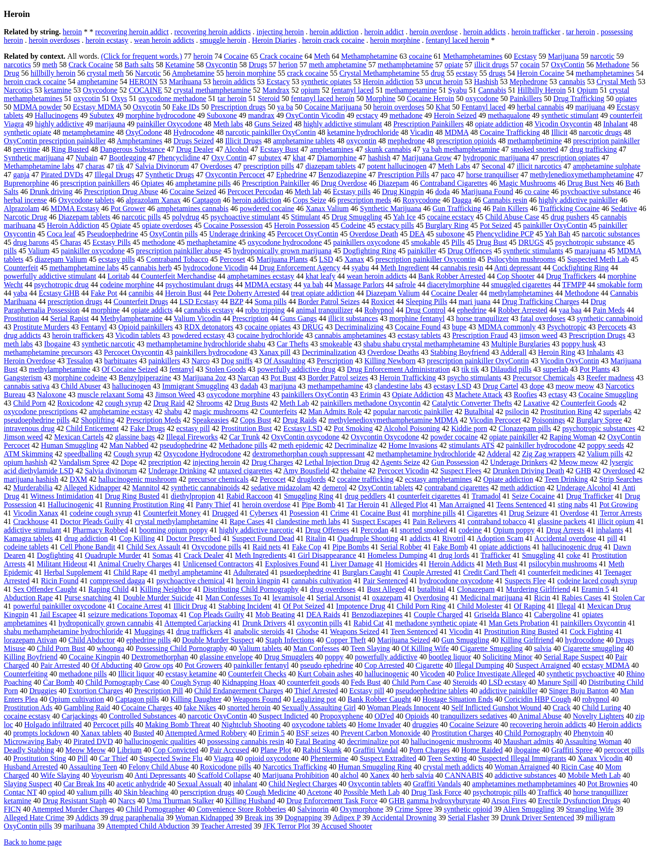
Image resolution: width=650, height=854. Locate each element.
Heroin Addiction (73, 225)
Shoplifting (98, 420)
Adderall (513, 352)
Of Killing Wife (425, 648)
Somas (162, 555)
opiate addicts (152, 310)
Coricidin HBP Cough (537, 699)
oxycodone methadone (172, 98)
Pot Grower (128, 208)
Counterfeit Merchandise (178, 276)
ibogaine (527, 750)
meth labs (18, 344)
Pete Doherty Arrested (246, 293)
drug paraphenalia (137, 818)
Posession (304, 513)
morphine (105, 310)
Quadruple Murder (113, 555)
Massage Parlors (359, 285)
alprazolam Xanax (153, 200)
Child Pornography (533, 733)
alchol (349, 775)
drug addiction (86, 538)
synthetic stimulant (569, 115)
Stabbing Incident (244, 606)
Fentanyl (94, 327)
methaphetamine (212, 242)
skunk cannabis (388, 149)
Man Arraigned (462, 505)
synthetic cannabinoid (609, 318)
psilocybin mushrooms (563, 564)
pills (10, 251)
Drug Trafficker (589, 496)
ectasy (557, 395)
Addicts (87, 818)
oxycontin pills (319, 623)
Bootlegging (127, 158)
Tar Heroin (363, 505)
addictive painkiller (508, 691)
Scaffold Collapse (224, 775)
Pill (82, 758)
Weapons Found (257, 699)
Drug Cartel (500, 386)
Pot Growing (618, 505)
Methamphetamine (369, 56)
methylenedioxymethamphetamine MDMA (393, 420)
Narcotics (18, 90)
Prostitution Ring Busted (521, 631)
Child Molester (479, 606)
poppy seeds (605, 445)
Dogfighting (55, 555)
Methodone (581, 293)
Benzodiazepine (342, 175)
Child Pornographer (155, 809)
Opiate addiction (508, 479)
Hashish (486, 82)
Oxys (119, 98)
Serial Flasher (468, 818)
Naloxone (51, 395)
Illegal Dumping (479, 665)
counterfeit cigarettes (428, 496)
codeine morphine (127, 285)
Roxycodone (422, 200)
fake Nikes (199, 708)
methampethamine (335, 386)
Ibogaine (57, 344)
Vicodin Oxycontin (563, 124)
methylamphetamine (59, 369)
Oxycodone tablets (86, 200)
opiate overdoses (167, 225)
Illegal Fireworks (192, 437)
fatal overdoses (542, 318)
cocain (530, 65)
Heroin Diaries (274, 40)
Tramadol (486, 496)
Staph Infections (289, 640)
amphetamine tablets (304, 141)
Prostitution (21, 318)
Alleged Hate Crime (34, 818)
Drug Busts (251, 403)
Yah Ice (404, 217)
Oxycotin (147, 107)
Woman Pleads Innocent (403, 708)
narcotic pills (141, 217)
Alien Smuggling (529, 809)
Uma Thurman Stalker (180, 801)
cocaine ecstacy (450, 217)
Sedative (624, 208)
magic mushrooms (221, 411)
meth (49, 65)
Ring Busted (70, 149)
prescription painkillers (95, 183)
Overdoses (216, 166)
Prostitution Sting (39, 758)
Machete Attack (478, 395)
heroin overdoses (54, 40)
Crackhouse (31, 521)
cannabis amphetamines (350, 335)
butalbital (431, 589)
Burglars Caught (366, 572)
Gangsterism (23, 378)
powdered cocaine (267, 208)
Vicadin (422, 132)
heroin (72, 32)
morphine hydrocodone (161, 115)
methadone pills (83, 674)
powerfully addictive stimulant (50, 276)
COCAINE (145, 90)
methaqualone (509, 115)
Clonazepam (476, 589)
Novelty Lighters (598, 716)
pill (612, 538)
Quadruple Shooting (367, 538)
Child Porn (29, 403)
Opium (587, 90)
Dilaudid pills (510, 369)
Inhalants (600, 352)
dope (537, 386)
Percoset (232, 259)
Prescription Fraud (480, 335)
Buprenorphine (26, 183)
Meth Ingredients (260, 555)
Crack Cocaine (91, 65)
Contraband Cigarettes (454, 183)
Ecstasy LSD (302, 428)
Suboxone (222, 115)
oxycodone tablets (319, 725)
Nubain (86, 158)
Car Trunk (244, 437)
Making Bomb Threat (177, 725)
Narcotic (148, 73)
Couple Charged (438, 615)
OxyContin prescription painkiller (55, 141)
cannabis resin (461, 268)
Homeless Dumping (397, 555)
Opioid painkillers (146, 327)
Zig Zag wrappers (549, 454)
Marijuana (563, 56)
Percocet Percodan (256, 192)
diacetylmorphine (453, 285)
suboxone (450, 234)
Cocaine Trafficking (510, 132)
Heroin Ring (557, 352)
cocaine (420, 56)
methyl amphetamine (190, 572)
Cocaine (236, 56)
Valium (38, 251)
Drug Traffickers (571, 276)
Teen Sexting (447, 758)
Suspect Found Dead (263, 538)
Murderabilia (33, 488)
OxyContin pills (174, 234)
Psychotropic (567, 327)
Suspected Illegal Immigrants (522, 758)
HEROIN (143, 82)
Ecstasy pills (351, 192)
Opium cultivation (76, 699)
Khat (443, 107)
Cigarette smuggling (593, 648)
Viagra (224, 758)
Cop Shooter (515, 276)
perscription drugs (207, 792)
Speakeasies (210, 420)
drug (437, 73)
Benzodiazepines (376, 615)
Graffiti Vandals (437, 784)
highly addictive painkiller (578, 200)
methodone (158, 242)
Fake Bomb (450, 547)
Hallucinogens (56, 115)
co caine (536, 192)
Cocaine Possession (233, 225)
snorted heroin (248, 708)
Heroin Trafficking (408, 378)
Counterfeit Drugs (140, 302)
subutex (269, 158)
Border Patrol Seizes (329, 302)
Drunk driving (51, 192)
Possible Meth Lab (371, 792)
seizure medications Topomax (133, 615)
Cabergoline (552, 615)
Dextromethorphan (159, 657)
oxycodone (482, 98)
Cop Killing (137, 538)
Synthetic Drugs (169, 175)
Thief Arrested (316, 691)
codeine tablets (26, 547)
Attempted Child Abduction (148, 826)
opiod (56, 792)
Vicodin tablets (137, 335)
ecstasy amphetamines (438, 479)
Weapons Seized (355, 631)
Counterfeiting (26, 674)
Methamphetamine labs (39, 166)
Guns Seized (273, 124)
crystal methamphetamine (212, 90)
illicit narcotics (539, 166)
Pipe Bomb (318, 505)
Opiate (121, 225)
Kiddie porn (469, 428)
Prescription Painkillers (428, 124)
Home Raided (481, 750)
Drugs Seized (194, 141)
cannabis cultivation (321, 581)
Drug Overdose (344, 183)
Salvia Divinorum (162, 166)
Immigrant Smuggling (195, 386)
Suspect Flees (461, 471)
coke (573, 555)
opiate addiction (499, 124)
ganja (21, 175)
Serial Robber (400, 547)
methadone (405, 115)
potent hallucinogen (397, 166)
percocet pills (624, 750)
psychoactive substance (596, 192)
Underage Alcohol (583, 488)
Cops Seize (309, 200)
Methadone (612, 65)
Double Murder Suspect (218, 640)
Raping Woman (572, 437)
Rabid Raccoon (249, 496)
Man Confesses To (233, 598)
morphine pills (434, 513)
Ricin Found (60, 581)
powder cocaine (454, 437)
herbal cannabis (540, 107)
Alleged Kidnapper (92, 488)
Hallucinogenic (71, 505)
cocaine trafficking (365, 479)
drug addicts (22, 335)
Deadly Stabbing (29, 750)
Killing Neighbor (165, 589)
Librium (129, 750)
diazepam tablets (330, 166)
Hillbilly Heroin (541, 90)
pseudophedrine (183, 445)
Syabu (457, 90)
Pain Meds (609, 310)
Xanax (354, 259)
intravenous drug (29, 428)
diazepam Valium (61, 259)
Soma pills (270, 302)
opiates (626, 98)
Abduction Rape (28, 598)
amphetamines (331, 149)
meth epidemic (300, 445)
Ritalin (316, 538)
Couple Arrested (427, 572)
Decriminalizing (358, 327)
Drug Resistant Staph (75, 801)
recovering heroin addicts (212, 32)
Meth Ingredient (404, 268)
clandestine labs (398, 386)
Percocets (612, 327)
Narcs (126, 801)
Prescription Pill (158, 691)
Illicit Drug (190, 606)
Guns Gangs (298, 318)
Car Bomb (58, 682)
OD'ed (384, 716)
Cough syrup (132, 454)
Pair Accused (229, 750)
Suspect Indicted (284, 716)
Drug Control (425, 310)
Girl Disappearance (327, 555)
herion (288, 65)
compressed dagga (117, 581)
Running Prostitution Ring (144, 505)
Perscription (335, 361)
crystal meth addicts (453, 767)
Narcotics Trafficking (294, 767)
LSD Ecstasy (198, 302)
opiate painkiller (513, 437)
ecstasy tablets (419, 335)
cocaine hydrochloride (269, 335)
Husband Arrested (31, 767)
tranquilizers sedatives (473, 716)
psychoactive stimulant (244, 217)
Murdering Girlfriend (538, 589)
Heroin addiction (388, 82)
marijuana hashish (31, 479)
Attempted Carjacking (197, 623)
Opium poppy (513, 530)
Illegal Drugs (114, 175)
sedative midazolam (281, 488)
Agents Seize (400, 462)
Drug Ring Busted (132, 496)
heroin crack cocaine (333, 40)
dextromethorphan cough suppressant (308, 454)
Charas (70, 242)
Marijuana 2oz (204, 378)
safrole (405, 285)
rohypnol (596, 699)
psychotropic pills (499, 792)
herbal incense (25, 200)
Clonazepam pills (525, 428)
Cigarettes (482, 513)
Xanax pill (275, 352)
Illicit (559, 132)
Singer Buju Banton (579, 691)
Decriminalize (355, 445)
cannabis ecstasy (209, 310)
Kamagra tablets (28, 538)
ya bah (313, 285)
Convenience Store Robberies (241, 809)
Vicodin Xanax (35, 513)
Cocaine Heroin (430, 98)
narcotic (602, 56)
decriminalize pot (373, 741)
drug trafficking (593, 149)
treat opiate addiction (323, 293)
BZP (236, 302)
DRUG (312, 327)
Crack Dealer (204, 555)
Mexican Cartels (78, 437)
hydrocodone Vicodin (215, 268)
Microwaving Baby (33, 741)
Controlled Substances (142, 716)
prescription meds (364, 200)
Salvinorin (313, 809)
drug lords (454, 555)
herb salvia (417, 775)
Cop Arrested (384, 665)
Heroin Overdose (29, 361)
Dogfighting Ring (369, 251)
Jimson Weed (175, 395)
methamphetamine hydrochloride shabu (205, 344)
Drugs (258, 65)
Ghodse (307, 631)
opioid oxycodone (272, 758)
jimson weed (538, 335)
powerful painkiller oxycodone (59, 606)
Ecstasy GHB (59, 293)
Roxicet (383, 302)
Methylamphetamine (131, 318)
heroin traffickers (78, 335)
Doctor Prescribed (193, 538)
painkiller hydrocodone (541, 445)
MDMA (456, 132)
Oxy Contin (228, 158)
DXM (78, 479)
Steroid (268, 98)
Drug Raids (299, 420)
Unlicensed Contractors (218, 564)
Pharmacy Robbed (100, 530)
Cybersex (264, 513)
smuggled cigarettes (521, 285)
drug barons (31, 242)
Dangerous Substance (132, 149)
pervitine (26, 149)
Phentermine (329, 758)
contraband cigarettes (457, 488)
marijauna (110, 124)
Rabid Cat (368, 623)
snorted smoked (423, 530)
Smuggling (538, 555)
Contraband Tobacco (177, 259)
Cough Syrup (191, 682)
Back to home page (33, 842)
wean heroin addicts (164, 40)
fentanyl (181, 369)
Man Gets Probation (519, 623)
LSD (326, 259)
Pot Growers (203, 665)
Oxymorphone (361, 809)
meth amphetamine (337, 65)
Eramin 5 (595, 589)
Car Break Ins (84, 784)
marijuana (590, 107)
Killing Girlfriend (527, 640)
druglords (311, 479)
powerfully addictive (386, 657)
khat (299, 158)
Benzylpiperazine (145, 378)
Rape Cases (247, 521)
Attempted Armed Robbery (206, 733)
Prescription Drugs (597, 335)
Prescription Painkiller (276, 183)
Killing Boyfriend (30, 657)
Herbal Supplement (73, 572)
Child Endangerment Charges (238, 691)
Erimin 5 (271, 733)
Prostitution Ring (566, 411)
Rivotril (454, 538)
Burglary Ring (446, 225)
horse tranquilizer (482, 318)
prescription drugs (75, 302)
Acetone (319, 792)
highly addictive (59, 124)
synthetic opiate (27, 132)
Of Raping (529, 606)
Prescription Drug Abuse (121, 192)
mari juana (475, 302)
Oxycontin (222, 65)
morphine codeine (80, 378)
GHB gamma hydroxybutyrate (435, 801)
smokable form (619, 285)
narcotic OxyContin (217, 716)
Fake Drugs (147, 428)
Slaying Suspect (28, 784)
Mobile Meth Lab (594, 775)
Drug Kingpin (403, 192)
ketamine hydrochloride (362, 132)
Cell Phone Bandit (87, 547)
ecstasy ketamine (191, 674)
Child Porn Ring (421, 606)
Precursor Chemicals (544, 378)
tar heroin (580, 32)
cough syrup (123, 403)
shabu (173, 411)
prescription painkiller (606, 141)
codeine (470, 530)
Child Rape (130, 572)
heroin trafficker (535, 32)
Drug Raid (169, 403)
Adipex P (346, 818)
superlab (555, 369)
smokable (425, 242)
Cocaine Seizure (474, 725)
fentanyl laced (352, 90)
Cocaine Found (417, 327)
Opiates (152, 183)
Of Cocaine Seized (130, 369)
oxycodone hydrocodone (285, 242)
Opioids (417, 716)
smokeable (336, 344)
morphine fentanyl (417, 318)
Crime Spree (413, 809)
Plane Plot (276, 750)
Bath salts (139, 65)
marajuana (590, 251)
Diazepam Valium (393, 293)
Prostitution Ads (28, 708)
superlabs (617, 411)
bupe (459, 327)
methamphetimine (534, 141)
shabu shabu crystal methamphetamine (421, 344)
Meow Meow (85, 750)
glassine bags (135, 437)
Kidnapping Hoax (249, 682)
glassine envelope (226, 657)
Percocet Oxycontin (134, 352)
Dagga (462, 200)
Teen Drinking (566, 479)
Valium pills (605, 454)
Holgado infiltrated (53, 725)
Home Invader (379, 725)
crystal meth (105, 73)
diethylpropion (193, 496)
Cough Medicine (271, 792)
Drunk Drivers (264, 623)
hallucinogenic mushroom (137, 479)
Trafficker (496, 555)
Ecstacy (278, 82)
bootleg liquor (449, 657)
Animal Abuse (540, 716)
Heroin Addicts (452, 564)
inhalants (609, 530)
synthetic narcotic (108, 344)
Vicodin (461, 631)
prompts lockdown (41, 733)
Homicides (401, 564)
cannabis (572, 82)
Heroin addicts (620, 725)
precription (164, 462)
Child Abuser (81, 386)
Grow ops (158, 665)
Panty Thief (213, 505)
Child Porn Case (416, 682)
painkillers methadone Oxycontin (370, 403)
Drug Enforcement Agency (299, 268)
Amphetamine (193, 73)
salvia (542, 648)
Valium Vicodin (197, 318)
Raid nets (267, 547)
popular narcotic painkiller (413, 411)
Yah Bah (558, 234)
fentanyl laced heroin (457, 40)
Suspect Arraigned (543, 665)
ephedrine (471, 310)
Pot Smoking (353, 428)
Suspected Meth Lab (598, 259)
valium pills (94, 792)
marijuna (283, 386)
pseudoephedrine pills (37, 420)
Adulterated (251, 572)
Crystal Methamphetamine (380, 73)
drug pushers (570, 217)
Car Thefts (293, 344)
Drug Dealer (195, 149)
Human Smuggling (69, 445)
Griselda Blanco (498, 615)
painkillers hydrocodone (210, 352)
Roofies (525, 395)
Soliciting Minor (507, 657)
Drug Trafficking (578, 98)
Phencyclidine (179, 158)
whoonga (110, 648)
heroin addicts (484, 32)
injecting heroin (280, 32)
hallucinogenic (387, 674)
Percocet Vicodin (403, 471)
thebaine (353, 471)
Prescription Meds (153, 420)
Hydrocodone (193, 132)
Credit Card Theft (489, 572)
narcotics (17, 65)
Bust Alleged (386, 589)
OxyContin (567, 65)
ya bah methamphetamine (460, 149)
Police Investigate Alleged (495, 674)
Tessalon (79, 361)
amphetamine (97, 82)
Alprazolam (22, 208)
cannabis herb (151, 268)
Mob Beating (275, 615)
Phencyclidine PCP (505, 234)
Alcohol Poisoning (412, 428)
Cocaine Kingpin (94, 657)
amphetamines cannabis (192, 208)
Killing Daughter (196, 699)
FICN (12, 809)
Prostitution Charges (462, 733)
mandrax (261, 115)
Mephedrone (528, 82)
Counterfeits (278, 411)
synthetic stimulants (533, 251)
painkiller (421, 251)
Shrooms (209, 403)
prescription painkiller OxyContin (478, 361)
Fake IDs (185, 107)
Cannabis (492, 90)
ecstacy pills (395, 225)
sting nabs (573, 505)
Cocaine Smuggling (608, 395)
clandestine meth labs (308, 521)
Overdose (574, 513)
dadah (249, 386)
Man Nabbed (128, 445)
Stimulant (305, 217)
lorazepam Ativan (30, 640)
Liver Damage (351, 564)
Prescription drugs (238, 107)
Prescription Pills (403, 175)
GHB (583, 471)
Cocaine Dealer (454, 293)
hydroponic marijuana (496, 158)
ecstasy (466, 73)
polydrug (185, 217)
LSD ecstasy (507, 682)
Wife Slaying (60, 775)
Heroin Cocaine (540, 73)
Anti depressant (517, 268)
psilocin (517, 411)
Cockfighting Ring (581, 268)
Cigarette (430, 665)
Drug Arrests (565, 530)
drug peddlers (365, 496)
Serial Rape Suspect (574, 657)
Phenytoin (588, 733)
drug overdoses (333, 589)
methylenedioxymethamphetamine (582, 175)
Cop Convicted (175, 750)
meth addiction (522, 488)
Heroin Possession (302, 225)
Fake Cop (306, 547)
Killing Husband (250, 801)
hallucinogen (131, 386)
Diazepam (393, 183)
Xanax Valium (327, 208)
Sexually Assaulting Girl (319, 708)
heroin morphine (395, 40)
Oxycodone (100, 90)
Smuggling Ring (308, 496)
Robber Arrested (522, 310)
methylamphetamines (521, 293)
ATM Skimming (28, 454)
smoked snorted (534, 149)
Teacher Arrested (226, 826)
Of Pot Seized (304, 606)
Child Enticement (92, 428)
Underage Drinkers (518, 462)
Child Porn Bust (61, 648)
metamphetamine (88, 132)
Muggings (149, 631)
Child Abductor (91, 640)
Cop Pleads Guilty (216, 615)
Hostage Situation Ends (457, 699)
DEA (417, 234)
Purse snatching (87, 598)
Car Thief (113, 758)
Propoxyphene (341, 716)
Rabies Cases (582, 598)
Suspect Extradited (388, 758)
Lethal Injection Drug (337, 462)
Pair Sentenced (385, 581)
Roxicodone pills (225, 767)
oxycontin (361, 141)
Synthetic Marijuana (390, 208)
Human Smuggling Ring (375, 767)
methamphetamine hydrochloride (426, 454)
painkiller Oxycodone (169, 124)
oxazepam (387, 598)
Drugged (225, 513)
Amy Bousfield (306, 471)
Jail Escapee (58, 615)
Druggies (43, 691)
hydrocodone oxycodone (456, 581)
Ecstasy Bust (279, 149)
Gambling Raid (87, 708)
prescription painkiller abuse (179, 251)
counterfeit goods (313, 682)
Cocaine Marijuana (333, 107)
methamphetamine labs (84, 268)
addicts (420, 538)
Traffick (550, 792)
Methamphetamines (472, 56)
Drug (11, 73)
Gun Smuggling (465, 640)
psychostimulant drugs (199, 285)
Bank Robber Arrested (451, 276)
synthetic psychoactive (581, 674)
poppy (334, 657)
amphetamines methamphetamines (524, 784)
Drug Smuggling (357, 217)
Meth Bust (501, 564)
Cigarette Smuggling (491, 648)
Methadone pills (243, 445)
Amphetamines (139, 141)
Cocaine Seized (192, 192)
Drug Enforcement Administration (398, 369)
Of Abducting (112, 665)
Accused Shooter (346, 826)
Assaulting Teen (93, 767)
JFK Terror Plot (286, 826)
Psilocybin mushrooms (521, 259)
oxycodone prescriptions (41, 411)
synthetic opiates (326, 82)
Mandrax (276, 90)
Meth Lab (294, 403)
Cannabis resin (505, 200)
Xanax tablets (101, 733)
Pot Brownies (607, 784)
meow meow (574, 386)
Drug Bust (491, 242)
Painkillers (526, 98)
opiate (453, 65)
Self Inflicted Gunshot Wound (496, 708)
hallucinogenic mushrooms (451, 741)
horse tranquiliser (492, 175)
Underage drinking (237, 234)
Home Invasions (412, 445)
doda (442, 192)
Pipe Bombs (351, 547)
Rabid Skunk (321, 750)
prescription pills (268, 166)
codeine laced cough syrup (597, 581)
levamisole (288, 598)
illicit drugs (491, 65)
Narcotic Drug (25, 217)
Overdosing (431, 598)
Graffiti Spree (572, 750)
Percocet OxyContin (307, 234)
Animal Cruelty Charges (134, 564)
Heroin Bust (183, 293)
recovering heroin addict (131, 32)
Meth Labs (454, 166)
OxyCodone (144, 132)
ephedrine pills (148, 640)
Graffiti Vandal (375, 750)
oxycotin (86, 98)
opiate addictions (505, 547)
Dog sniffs (237, 361)
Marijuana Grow (427, 158)
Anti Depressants (160, 775)
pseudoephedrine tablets (432, 691)
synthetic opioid (468, 809)
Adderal (499, 454)
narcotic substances (611, 234)
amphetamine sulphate (607, 166)
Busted (143, 733)
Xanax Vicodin (600, 758)
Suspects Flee (525, 581)
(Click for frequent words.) (141, 56)
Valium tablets (260, 648)
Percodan (374, 530)
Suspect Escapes (376, 521)
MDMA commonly (507, 327)
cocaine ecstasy (27, 716)
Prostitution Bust (246, 428)
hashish (379, 158)
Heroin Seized (455, 115)
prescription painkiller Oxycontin (425, 259)
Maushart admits (528, 741)
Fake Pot (104, 293)
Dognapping (303, 818)
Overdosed (618, 471)
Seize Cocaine (533, 496)
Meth (322, 56)
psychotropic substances (599, 428)
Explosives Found (292, 564)
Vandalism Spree (84, 462)
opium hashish (26, 462)
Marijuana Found (487, 192)
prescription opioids (466, 141)
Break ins (259, 818)
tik (120, 166)
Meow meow (578, 462)
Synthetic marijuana (34, 158)
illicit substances (353, 318)
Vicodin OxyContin (569, 361)
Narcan (248, 378)
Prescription (250, 318)
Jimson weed (23, 437)
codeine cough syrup (101, 513)
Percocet (272, 479)
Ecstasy (525, 56)
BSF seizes (312, 733)
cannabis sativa (26, 386)
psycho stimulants (474, 378)
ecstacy (367, 115)
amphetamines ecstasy (260, 276)
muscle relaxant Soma (110, 395)
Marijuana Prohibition (295, 775)
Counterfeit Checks (257, 674)
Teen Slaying (370, 648)
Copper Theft (345, 640)
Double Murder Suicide (158, 598)
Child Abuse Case (512, 217)
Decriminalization (329, 352)
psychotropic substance (590, 242)
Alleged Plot (409, 505)
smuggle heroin (223, 40)
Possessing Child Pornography (181, 648)
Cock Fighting (591, 631)
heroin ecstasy (107, 40)
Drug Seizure (529, 513)
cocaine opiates (268, 327)
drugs (497, 73)
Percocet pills (113, 725)
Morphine (381, 98)
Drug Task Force (436, 792)
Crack (562, 708)
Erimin (370, 395)
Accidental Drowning (404, 818)
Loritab (118, 276)
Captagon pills (137, 699)
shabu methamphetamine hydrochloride (63, 631)
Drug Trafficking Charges (540, 302)
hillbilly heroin (53, 73)
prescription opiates (570, 158)
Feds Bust (366, 682)
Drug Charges (272, 462)
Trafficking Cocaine (569, 208)
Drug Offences (470, 251)
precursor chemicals (218, 479)
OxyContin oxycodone (305, 437)
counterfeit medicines (560, 572)
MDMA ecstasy (268, 285)
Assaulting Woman (593, 741)
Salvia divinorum (111, 471)
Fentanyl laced (483, 107)
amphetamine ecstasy (121, 411)
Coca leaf (61, 234)
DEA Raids (323, 615)
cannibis (140, 293)
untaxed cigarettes (245, 471)
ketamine (57, 90)
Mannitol (146, 488)
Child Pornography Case (122, 682)
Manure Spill (557, 682)
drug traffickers (199, 631)
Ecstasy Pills (111, 242)
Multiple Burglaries (520, 344)
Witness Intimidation (62, 496)
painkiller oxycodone (93, 251)
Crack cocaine (281, 56)
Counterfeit (21, 268)
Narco (200, 361)
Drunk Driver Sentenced (537, 818)
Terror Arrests (621, 513)
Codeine (353, 225)
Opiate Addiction (418, 395)
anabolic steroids (259, 631)
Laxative (536, 403)
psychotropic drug (61, 285)
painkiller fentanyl (261, 665)
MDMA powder (37, 107)
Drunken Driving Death (528, 471)
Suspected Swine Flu (170, 758)
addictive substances (525, 775)
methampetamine (410, 90)
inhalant (245, 784)
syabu (360, 268)
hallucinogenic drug (572, 547)
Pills (457, 242)
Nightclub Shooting (251, 725)
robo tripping (265, 310)
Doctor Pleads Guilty (92, 521)
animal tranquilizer (324, 310)
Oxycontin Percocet (235, 175)
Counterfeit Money (171, 513)
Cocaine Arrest (139, 606)
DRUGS (531, 242)
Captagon (206, 200)
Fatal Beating (315, 741)
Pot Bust (283, 378)
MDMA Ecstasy (75, 208)
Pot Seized (496, 225)
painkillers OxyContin (315, 395)
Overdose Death (373, 234)
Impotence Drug (360, 606)
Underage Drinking (177, 471)
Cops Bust (255, 420)
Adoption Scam (499, 538)
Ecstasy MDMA (97, 107)
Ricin (542, 598)
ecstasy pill (193, 428)
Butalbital (479, 411)
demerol (334, 488)
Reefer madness (610, 378)
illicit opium (615, 521)
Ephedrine (291, 175)
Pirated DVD (93, 741)
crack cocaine (307, 73)
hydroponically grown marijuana (282, 251)
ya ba (285, 107)
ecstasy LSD (452, 386)
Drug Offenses (327, 530)
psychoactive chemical (190, 581)
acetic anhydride (141, 784)
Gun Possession (455, 462)
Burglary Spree (599, 420)
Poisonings (548, 420)
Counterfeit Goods (589, 403)
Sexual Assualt (199, 784)
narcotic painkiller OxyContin (270, 132)
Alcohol (236, 149)
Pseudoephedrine (112, 234)
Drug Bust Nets (590, 183)
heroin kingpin (258, 581)
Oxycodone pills (216, 547)
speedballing (83, 454)
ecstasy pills (116, 259)
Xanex (379, 775)
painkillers (164, 361)
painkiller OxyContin (555, 225)
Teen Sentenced (414, 631)
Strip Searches (620, 479)
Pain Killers (510, 208)
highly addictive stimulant (342, 124)
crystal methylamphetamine (176, 521)
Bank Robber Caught (379, 699)
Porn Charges (429, 750)
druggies (425, 725)
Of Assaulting (284, 361)
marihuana (79, 826)
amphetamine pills (203, 183)
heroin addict (384, 32)
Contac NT (20, 792)
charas (95, 166)
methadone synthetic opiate (436, 623)
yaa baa (570, 310)
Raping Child (108, 589)
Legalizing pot (314, 699)
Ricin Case (577, 767)
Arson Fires (508, 801)
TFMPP (574, 285)
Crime (339, 513)
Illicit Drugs (243, 141)
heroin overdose (433, 32)
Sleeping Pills (426, 302)
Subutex (101, 115)
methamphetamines (605, 73)
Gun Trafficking (457, 208)
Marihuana (185, 82)
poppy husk (578, 344)
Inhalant (615, 124)
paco (448, 175)
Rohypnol (379, 310)
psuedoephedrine (305, 572)
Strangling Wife (590, 809)
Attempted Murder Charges (73, 809)
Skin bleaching (146, 792)
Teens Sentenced (521, 505)
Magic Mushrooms (527, 183)
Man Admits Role (335, 411)
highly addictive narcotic (256, 530)
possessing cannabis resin (245, 741)
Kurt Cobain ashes (325, 674)
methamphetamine (405, 65)
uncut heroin (443, 82)
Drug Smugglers (288, 657)
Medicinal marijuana (491, 598)
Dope (129, 462)
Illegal (566, 606)
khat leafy (321, 276)
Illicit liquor (136, 674)
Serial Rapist (69, 318)
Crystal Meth (616, 82)
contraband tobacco (497, 521)
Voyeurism (107, 775)
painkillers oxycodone (366, 242)
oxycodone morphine (238, 395)
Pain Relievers (434, 521)
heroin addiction (333, 32)
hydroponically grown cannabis (105, 623)
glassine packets (562, 521)
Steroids (464, 682)
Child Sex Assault (154, 547)
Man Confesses (316, 648)
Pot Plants (594, 369)
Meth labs (228, 124)
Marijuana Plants (282, 259)
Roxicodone (75, 403)
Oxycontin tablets (374, 784)
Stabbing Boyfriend (460, 352)
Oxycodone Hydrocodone (202, 454)
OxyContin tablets (385, 488)
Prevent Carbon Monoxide (380, 733)
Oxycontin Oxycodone (385, 437)
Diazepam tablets (84, 217)
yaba (20, 293)
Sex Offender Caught (45, 589)
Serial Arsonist (338, 598)
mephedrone (406, 141)
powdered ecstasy (198, 335)
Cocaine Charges (147, 708)
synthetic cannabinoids (205, 488)
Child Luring (601, 708)
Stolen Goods (225, 369)
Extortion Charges (95, 691)
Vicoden (432, 674)
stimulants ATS (471, 445)
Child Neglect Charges (303, 784)
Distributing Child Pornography (251, 589)
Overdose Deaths (393, 352)
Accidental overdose (565, 538)
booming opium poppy (173, 530)
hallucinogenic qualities (160, 741)
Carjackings (79, 716)
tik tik (470, 369)
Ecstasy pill (366, 691)
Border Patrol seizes (338, 378)
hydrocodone (584, 640)
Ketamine (179, 65)
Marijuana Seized (403, 640)
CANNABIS (464, 775)
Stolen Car (629, 598)
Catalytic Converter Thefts (472, 403)
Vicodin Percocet (495, 420)
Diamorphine (337, 158)
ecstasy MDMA (605, 665)
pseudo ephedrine (326, 665)
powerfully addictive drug (296, 369)
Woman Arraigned (521, 767)
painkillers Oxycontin (593, 623)
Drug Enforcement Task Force (332, 801)
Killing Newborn (390, 361)
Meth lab (307, 192)
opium (310, 90)
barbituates (120, 361)
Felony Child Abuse (158, 767)
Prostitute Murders (41, 327)
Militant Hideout (62, 564)
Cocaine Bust (380, 513)
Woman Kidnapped (204, 818)
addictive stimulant (32, 530)
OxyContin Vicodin (314, 115)
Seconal (494, 166)
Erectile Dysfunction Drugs (579, 801)
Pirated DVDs (62, 175)
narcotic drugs (600, 132)
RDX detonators (208, 327)
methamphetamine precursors (48, 352)
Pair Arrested (60, 665)
